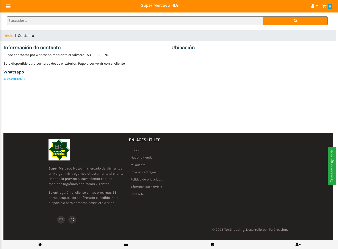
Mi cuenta (138, 165)
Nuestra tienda (142, 157)
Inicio (8, 35)
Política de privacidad (146, 179)
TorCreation (278, 229)
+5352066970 (14, 79)
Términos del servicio (146, 187)
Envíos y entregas (143, 172)
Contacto (137, 194)
